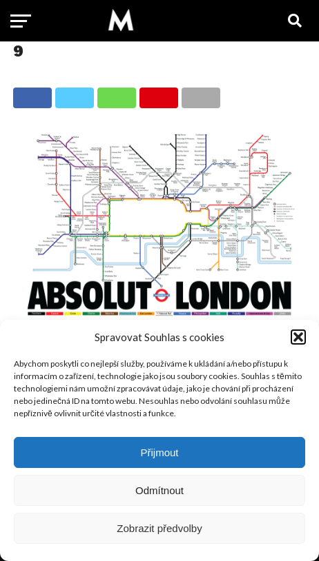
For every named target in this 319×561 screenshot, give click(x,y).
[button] (298, 337)
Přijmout (159, 452)
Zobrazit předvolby (159, 528)
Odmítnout (159, 490)
